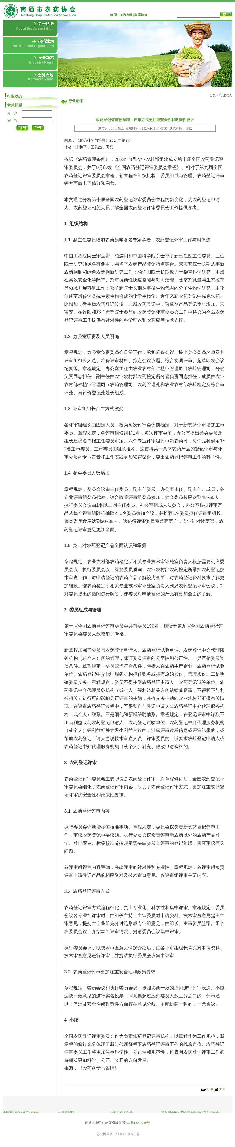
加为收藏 (125, 15)
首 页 (113, 15)
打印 (209, 1089)
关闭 (222, 1089)
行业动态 (225, 95)
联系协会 (140, 15)
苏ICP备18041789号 (136, 1123)
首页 (212, 95)
